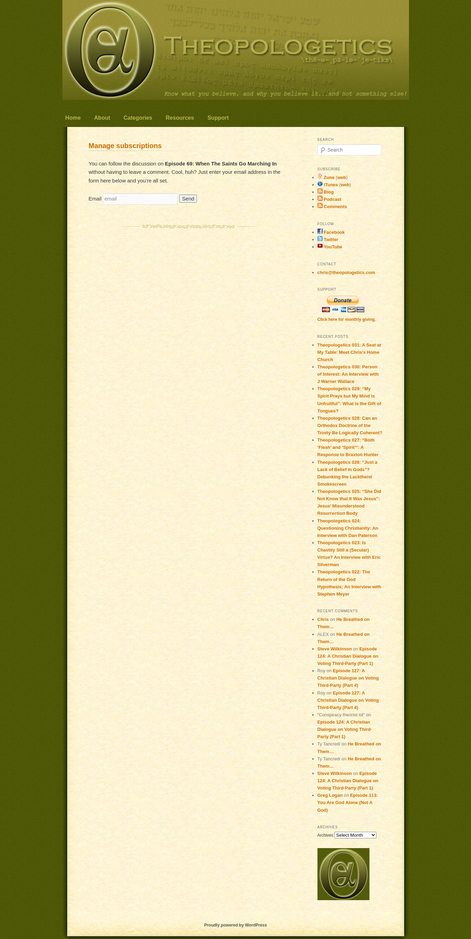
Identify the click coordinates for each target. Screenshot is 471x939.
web (341, 177)
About (102, 118)
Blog (325, 192)
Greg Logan (330, 795)
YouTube (329, 246)
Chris (323, 619)
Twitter (327, 239)
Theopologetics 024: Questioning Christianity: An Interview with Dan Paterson (347, 528)
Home (72, 118)
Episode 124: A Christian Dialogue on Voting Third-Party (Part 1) (347, 656)
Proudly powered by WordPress (235, 925)
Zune (326, 177)
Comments (332, 206)
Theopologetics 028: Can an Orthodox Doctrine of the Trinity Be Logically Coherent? (350, 425)
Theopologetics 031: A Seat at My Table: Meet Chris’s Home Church (349, 352)
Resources (180, 118)
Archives (325, 835)
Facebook (331, 232)
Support (218, 118)
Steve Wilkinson (334, 648)
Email (95, 199)
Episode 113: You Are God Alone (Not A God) (347, 802)
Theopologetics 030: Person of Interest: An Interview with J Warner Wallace (348, 374)
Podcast (329, 199)
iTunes (327, 184)
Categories (138, 118)
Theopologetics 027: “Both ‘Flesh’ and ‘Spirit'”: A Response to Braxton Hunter (347, 447)
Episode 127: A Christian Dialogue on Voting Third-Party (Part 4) (348, 678)
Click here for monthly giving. (346, 319)
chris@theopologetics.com (346, 272)
